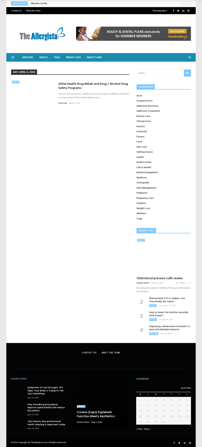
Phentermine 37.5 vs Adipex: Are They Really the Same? (167, 300)
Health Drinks (144, 162)
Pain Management (146, 188)
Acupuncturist (145, 101)
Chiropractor (144, 121)
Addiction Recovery (147, 106)
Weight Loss (73, 57)
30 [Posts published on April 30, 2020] (164, 422)
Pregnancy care (145, 198)
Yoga (57, 57)
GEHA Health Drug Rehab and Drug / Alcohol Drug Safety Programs (93, 86)
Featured (142, 131)
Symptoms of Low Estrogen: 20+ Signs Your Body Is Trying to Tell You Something (45, 391)
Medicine (27, 57)
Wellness (141, 213)
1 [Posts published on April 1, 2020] (155, 399)
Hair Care (142, 147)
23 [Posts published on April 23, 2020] (164, 416)
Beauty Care (94, 57)
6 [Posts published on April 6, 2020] (140, 405)
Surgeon (141, 203)
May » (147, 428)
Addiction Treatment (148, 111)
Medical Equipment (147, 172)
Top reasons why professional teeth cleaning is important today (46, 423)
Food (139, 142)
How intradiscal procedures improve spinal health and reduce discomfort (46, 408)
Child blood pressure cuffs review (160, 278)
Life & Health (144, 167)
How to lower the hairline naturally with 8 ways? (168, 314)
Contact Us (16, 10)
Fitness (141, 137)
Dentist (141, 126)
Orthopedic (143, 183)
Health (43, 57)
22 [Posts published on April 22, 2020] (156, 416)
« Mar (139, 428)
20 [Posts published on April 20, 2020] (140, 416)
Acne (139, 96)
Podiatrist (142, 193)
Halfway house (145, 152)
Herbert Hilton (143, 283)
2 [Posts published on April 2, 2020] (163, 399)
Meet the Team (33, 10)
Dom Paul (62, 103)
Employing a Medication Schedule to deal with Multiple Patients (169, 328)
